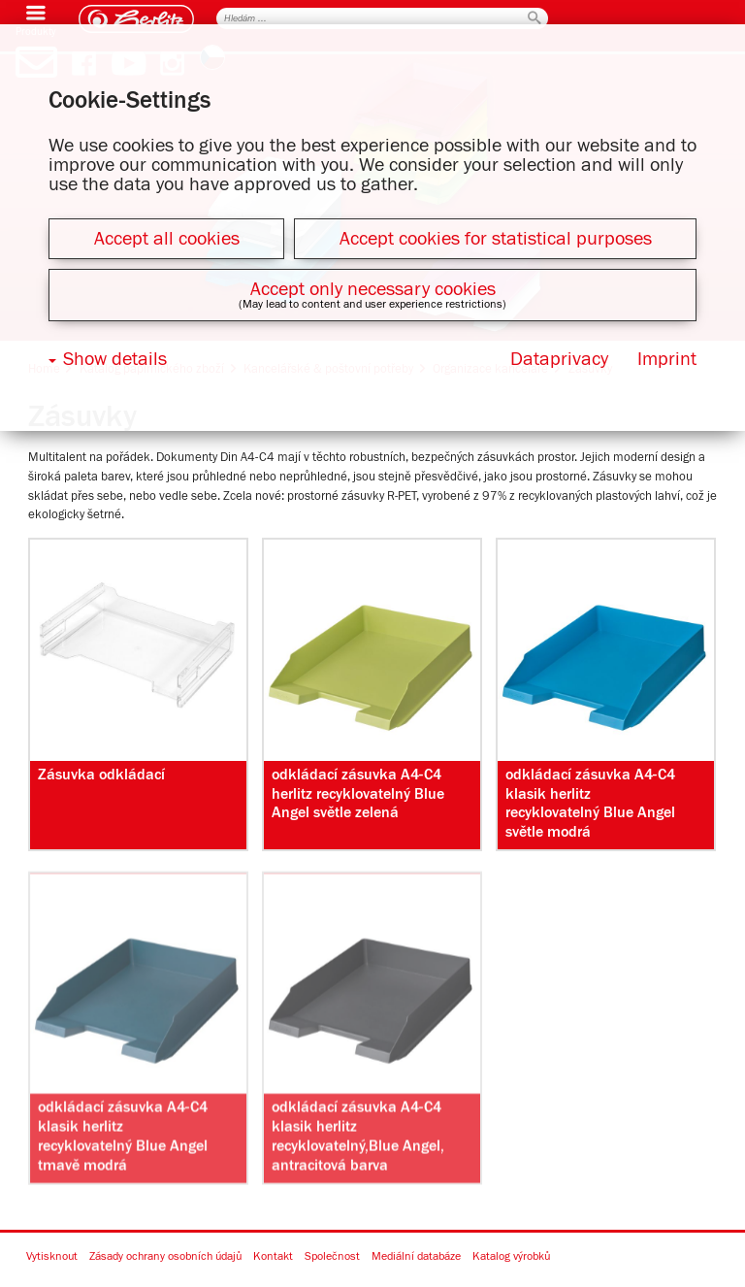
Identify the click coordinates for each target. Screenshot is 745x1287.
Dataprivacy (559, 359)
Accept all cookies (167, 238)
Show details (115, 359)
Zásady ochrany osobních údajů (165, 1257)
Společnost (332, 1257)
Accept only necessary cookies (373, 289)
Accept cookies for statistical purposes (496, 238)
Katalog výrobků (511, 1257)
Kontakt (273, 1257)
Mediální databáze (416, 1257)
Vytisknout (52, 1257)
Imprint (666, 359)
